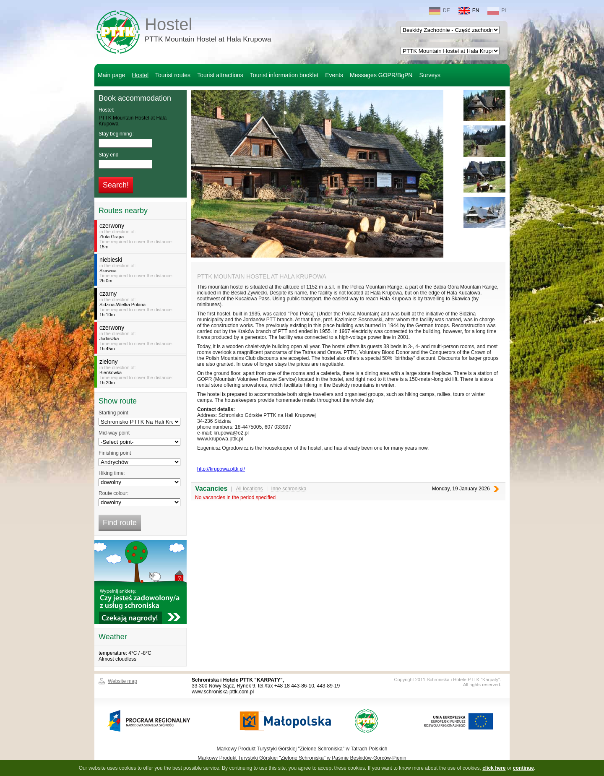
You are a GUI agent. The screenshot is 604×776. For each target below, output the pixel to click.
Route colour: (113, 493)
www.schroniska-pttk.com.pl (223, 692)
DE (439, 11)
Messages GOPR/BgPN (381, 75)
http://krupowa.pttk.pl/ (221, 469)
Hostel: (106, 110)
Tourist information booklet (284, 75)
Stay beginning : (117, 134)
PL (497, 11)
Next (496, 489)
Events (334, 75)
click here (493, 768)
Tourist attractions (220, 75)
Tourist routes (172, 75)
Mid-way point (114, 433)
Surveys (429, 75)
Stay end (108, 155)
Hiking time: (112, 473)
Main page (111, 75)
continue (523, 768)
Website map (122, 681)
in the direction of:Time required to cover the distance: (141, 235)
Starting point (113, 413)
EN (468, 11)
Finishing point (115, 453)
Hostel (208, 31)
